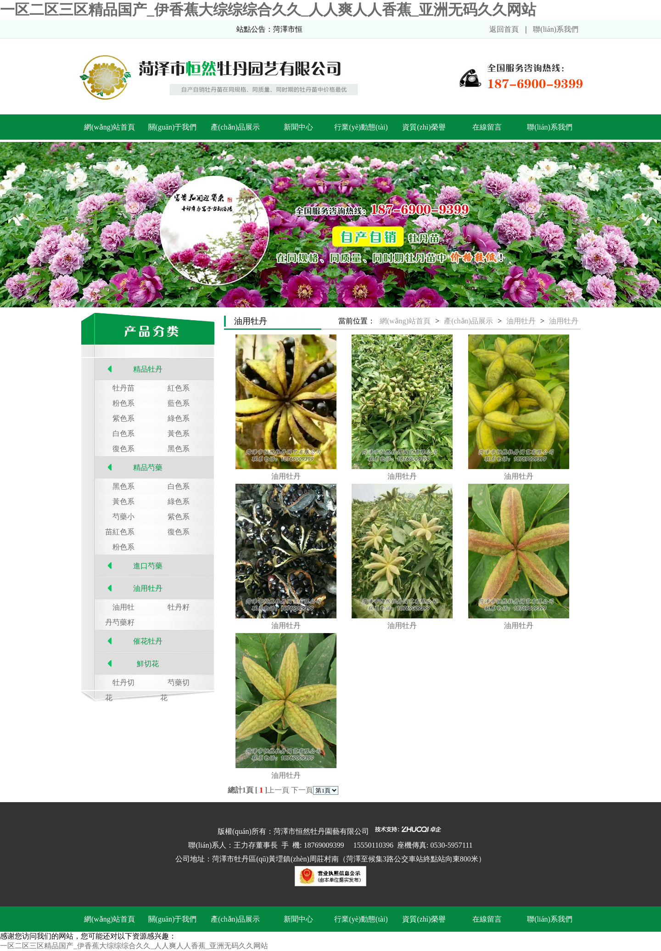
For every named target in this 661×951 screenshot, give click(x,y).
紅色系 (179, 388)
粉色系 (123, 403)
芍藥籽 (123, 622)
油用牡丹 (147, 588)
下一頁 (302, 790)
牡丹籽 (179, 607)
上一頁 (278, 790)
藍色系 (179, 403)
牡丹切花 (119, 684)
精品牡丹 (147, 369)
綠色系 (179, 418)
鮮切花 (148, 664)
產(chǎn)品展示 (235, 127)
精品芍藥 (147, 467)
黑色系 (179, 449)
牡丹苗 (123, 388)
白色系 (123, 433)
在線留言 (487, 127)
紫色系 (123, 418)
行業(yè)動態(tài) (360, 127)
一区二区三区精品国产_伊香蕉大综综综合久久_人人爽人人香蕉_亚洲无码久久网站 (268, 9)
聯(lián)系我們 (555, 29)
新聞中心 (298, 127)
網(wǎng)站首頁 (109, 127)
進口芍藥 (147, 566)
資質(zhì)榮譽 (423, 127)
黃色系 (179, 433)
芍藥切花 (175, 684)
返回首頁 (504, 29)
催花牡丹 (147, 641)
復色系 (123, 449)
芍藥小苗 (119, 518)
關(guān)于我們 (172, 127)
